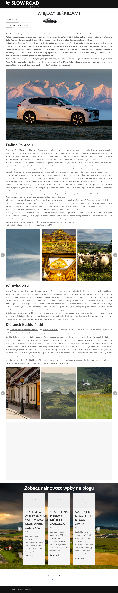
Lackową (69, 360)
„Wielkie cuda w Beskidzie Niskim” (24, 330)
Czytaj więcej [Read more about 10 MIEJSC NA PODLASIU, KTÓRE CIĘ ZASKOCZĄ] (55, 555)
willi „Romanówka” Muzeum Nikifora (61, 304)
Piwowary (18, 172)
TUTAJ (49, 225)
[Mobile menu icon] (110, 4)
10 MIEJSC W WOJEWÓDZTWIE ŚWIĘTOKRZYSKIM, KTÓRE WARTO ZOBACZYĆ (37, 519)
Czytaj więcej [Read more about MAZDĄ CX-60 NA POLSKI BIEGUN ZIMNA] (80, 558)
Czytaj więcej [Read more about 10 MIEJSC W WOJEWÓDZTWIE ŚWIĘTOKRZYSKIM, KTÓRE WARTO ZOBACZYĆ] (30, 556)
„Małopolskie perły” (50, 330)
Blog (26, 531)
